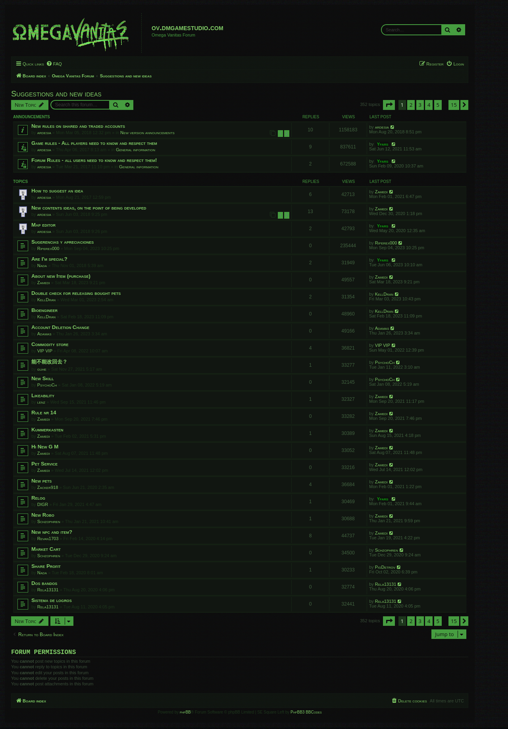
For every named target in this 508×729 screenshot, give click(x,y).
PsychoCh (385, 362)
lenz (41, 402)
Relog (38, 498)
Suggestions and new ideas (56, 93)
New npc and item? (51, 532)
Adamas (44, 333)
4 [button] (428, 104)
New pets (41, 481)
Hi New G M (44, 447)
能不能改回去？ (49, 362)
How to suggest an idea (57, 191)
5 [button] (438, 104)
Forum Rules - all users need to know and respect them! (94, 160)
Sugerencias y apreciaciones (62, 242)
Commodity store (50, 344)
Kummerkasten (47, 430)
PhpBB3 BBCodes (306, 714)
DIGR (42, 504)
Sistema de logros (51, 600)
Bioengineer (44, 310)
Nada (42, 265)
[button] (389, 105)
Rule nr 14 (43, 412)
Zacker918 (47, 487)
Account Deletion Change (60, 327)
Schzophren (48, 521)
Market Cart (46, 549)
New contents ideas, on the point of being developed (88, 208)
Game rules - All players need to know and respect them (94, 143)
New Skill (42, 378)
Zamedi (381, 191)
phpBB (185, 714)
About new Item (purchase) (60, 276)
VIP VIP (44, 350)
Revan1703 (48, 538)
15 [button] (454, 104)
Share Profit (46, 566)
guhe (41, 369)
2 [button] (411, 104)
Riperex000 (48, 248)
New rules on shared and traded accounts (78, 126)
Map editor (43, 225)
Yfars (383, 144)
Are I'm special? (49, 259)
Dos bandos (44, 583)
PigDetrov (385, 567)
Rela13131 (48, 589)
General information (135, 149)
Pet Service (44, 464)
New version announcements (147, 132)
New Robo (42, 515)
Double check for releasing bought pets (76, 293)
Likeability (42, 395)
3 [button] (420, 104)
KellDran (46, 299)
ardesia (44, 132)
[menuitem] (54, 64)
